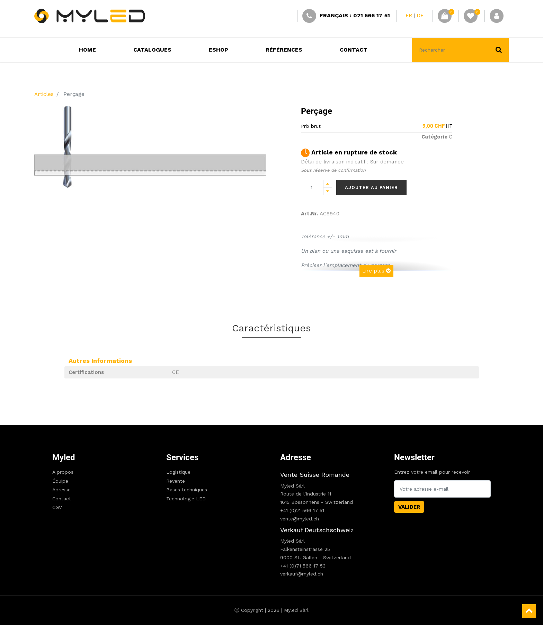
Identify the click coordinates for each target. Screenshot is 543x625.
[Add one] (327, 183)
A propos (62, 472)
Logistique (178, 472)
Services (182, 457)
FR (409, 15)
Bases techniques (186, 489)
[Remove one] (327, 191)
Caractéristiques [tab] (271, 328)
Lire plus (376, 271)
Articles (44, 94)
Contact (61, 498)
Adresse (61, 489)
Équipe (60, 481)
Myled (63, 457)
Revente (175, 481)
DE (420, 15)
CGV (57, 507)
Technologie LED (186, 498)
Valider (409, 507)
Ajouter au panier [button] (371, 187)
